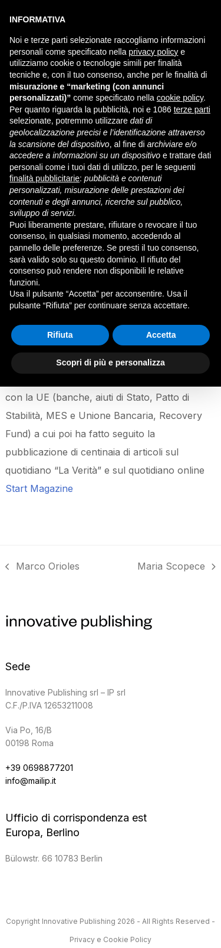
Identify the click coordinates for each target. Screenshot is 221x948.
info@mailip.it (30, 781)
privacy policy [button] (153, 51)
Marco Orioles (42, 568)
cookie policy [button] (180, 97)
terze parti (192, 109)
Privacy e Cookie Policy (110, 939)
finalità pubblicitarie (44, 178)
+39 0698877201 (39, 768)
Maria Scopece (176, 568)
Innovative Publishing (79, 921)
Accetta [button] (161, 335)
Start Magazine (39, 488)
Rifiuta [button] (60, 335)
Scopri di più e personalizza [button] (110, 362)
